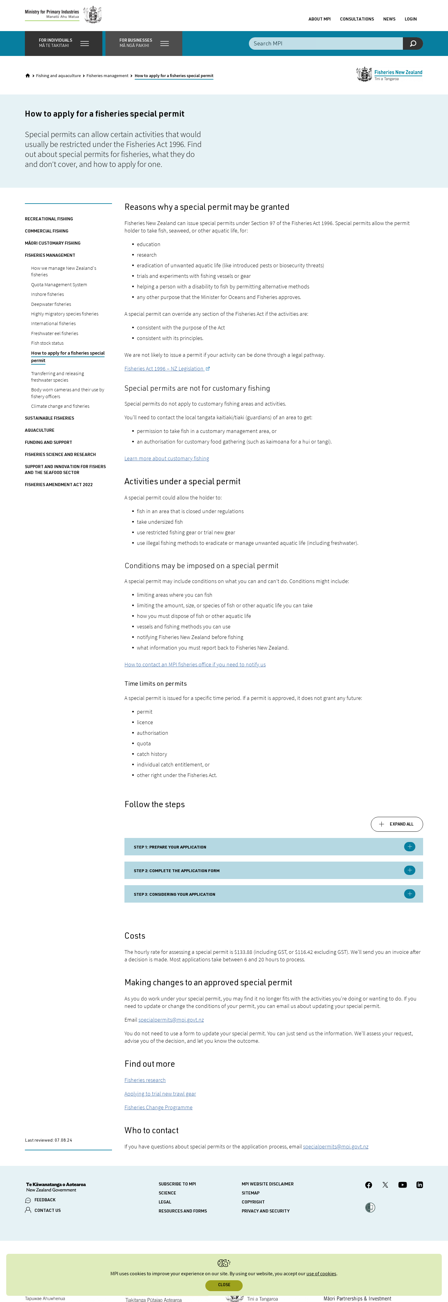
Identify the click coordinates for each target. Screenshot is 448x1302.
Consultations (357, 19)
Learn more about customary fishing (166, 458)
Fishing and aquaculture (58, 76)
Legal (165, 1202)
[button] (63, 43)
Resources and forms (183, 1211)
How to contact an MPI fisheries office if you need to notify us (195, 664)
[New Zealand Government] (56, 1187)
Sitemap (250, 1193)
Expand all (401, 824)
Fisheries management (107, 76)
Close (224, 1285)
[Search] (413, 43)
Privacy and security (266, 1211)
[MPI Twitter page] (385, 1185)
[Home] (27, 75)
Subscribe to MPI (177, 1184)
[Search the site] (336, 43)
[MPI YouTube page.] (402, 1186)
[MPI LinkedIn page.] (419, 1185)
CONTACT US (48, 1211)
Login (411, 19)
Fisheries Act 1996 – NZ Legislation (164, 368)
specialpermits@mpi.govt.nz (171, 1019)
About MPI (320, 19)
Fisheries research (145, 1079)
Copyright (253, 1202)
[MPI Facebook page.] (368, 1185)
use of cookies (321, 1274)
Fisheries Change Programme (158, 1107)
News (389, 19)
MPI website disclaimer (268, 1184)
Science (167, 1193)
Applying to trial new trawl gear (160, 1093)
